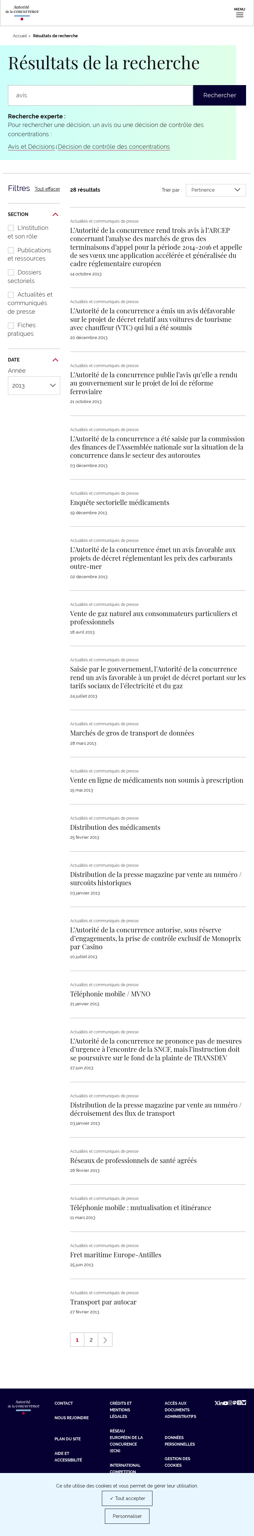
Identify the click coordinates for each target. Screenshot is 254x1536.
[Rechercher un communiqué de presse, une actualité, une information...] (100, 95)
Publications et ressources (26, 254)
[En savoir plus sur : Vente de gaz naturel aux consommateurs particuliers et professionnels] (153, 617)
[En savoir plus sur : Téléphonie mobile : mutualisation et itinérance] (140, 1207)
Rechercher (219, 95)
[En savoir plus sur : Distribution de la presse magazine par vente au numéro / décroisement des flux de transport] (155, 1108)
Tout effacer (47, 189)
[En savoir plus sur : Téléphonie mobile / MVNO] (110, 993)
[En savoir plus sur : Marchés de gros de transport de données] (132, 732)
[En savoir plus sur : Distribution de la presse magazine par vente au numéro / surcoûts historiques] (155, 878)
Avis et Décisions (31, 146)
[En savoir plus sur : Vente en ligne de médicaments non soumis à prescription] (156, 779)
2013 (34, 385)
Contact (64, 1403)
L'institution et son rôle (24, 232)
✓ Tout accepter (127, 1498)
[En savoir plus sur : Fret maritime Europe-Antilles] (115, 1254)
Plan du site (68, 1439)
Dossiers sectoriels (21, 276)
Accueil (20, 36)
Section (33, 214)
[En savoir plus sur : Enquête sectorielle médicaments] (119, 502)
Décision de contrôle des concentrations (114, 146)
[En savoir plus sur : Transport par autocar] (103, 1301)
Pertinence (215, 190)
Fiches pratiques (18, 329)
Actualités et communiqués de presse (27, 303)
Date (33, 360)
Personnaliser (127, 1516)
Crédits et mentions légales (121, 1410)
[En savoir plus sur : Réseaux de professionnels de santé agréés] (133, 1160)
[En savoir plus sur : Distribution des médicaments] (115, 827)
